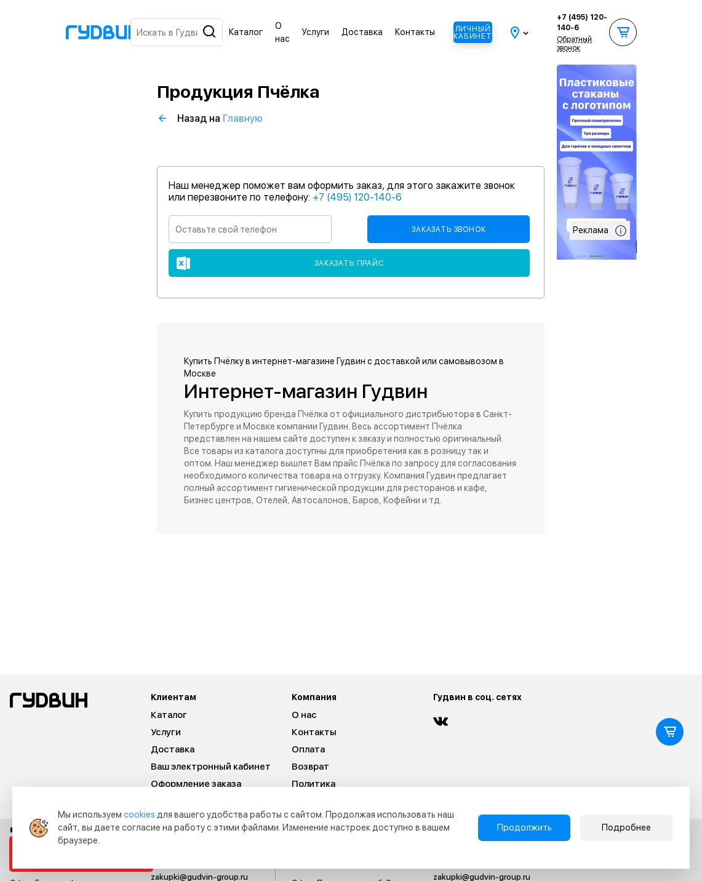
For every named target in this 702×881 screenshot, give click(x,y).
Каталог (246, 32)
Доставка (362, 32)
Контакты (415, 32)
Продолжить (524, 827)
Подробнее (626, 827)
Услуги (315, 32)
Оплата (308, 749)
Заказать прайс (349, 263)
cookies (139, 814)
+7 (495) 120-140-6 (582, 22)
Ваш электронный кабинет (211, 766)
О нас (304, 714)
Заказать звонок (449, 229)
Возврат (310, 766)
